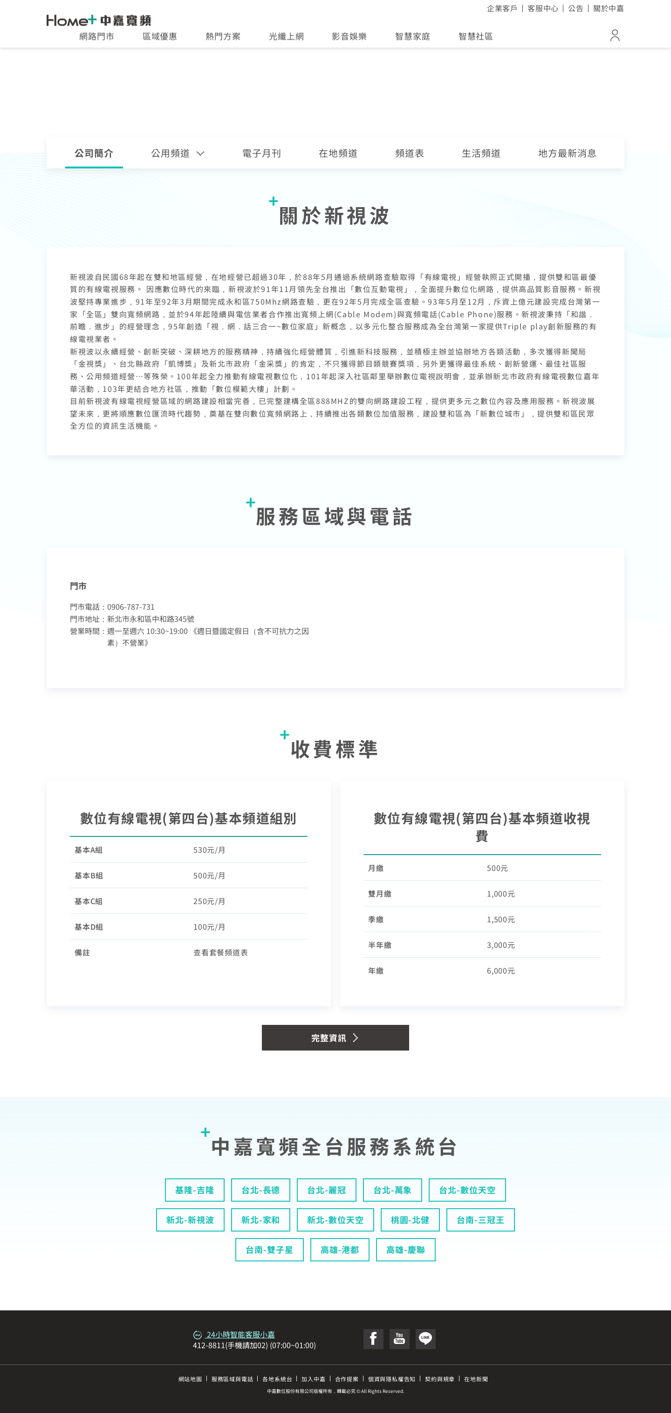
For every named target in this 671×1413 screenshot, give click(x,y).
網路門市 (97, 39)
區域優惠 (160, 39)
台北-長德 (261, 1189)
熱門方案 (223, 39)
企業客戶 (502, 8)
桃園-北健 (410, 1219)
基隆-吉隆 (194, 1189)
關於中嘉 (608, 8)
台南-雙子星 (269, 1249)
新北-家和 (261, 1219)
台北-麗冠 (326, 1189)
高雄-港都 (340, 1249)
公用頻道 (178, 153)
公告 (576, 8)
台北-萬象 (392, 1189)
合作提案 (347, 1379)
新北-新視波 (190, 1219)
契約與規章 (440, 1379)
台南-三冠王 (480, 1219)
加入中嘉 (313, 1379)
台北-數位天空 (467, 1189)
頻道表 (410, 153)
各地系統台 (277, 1379)
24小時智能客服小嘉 (234, 1334)
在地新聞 (476, 1379)
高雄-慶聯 (405, 1249)
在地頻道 (338, 153)
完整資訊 (335, 1037)
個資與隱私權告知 (392, 1379)
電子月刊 (261, 153)
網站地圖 (190, 1379)
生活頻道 (481, 153)
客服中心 (543, 8)
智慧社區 (476, 39)
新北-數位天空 (335, 1219)
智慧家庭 (413, 39)
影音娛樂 (349, 39)
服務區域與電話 (232, 1379)
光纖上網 (286, 39)
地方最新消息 (567, 153)
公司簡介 (94, 153)
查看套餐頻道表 (220, 952)
